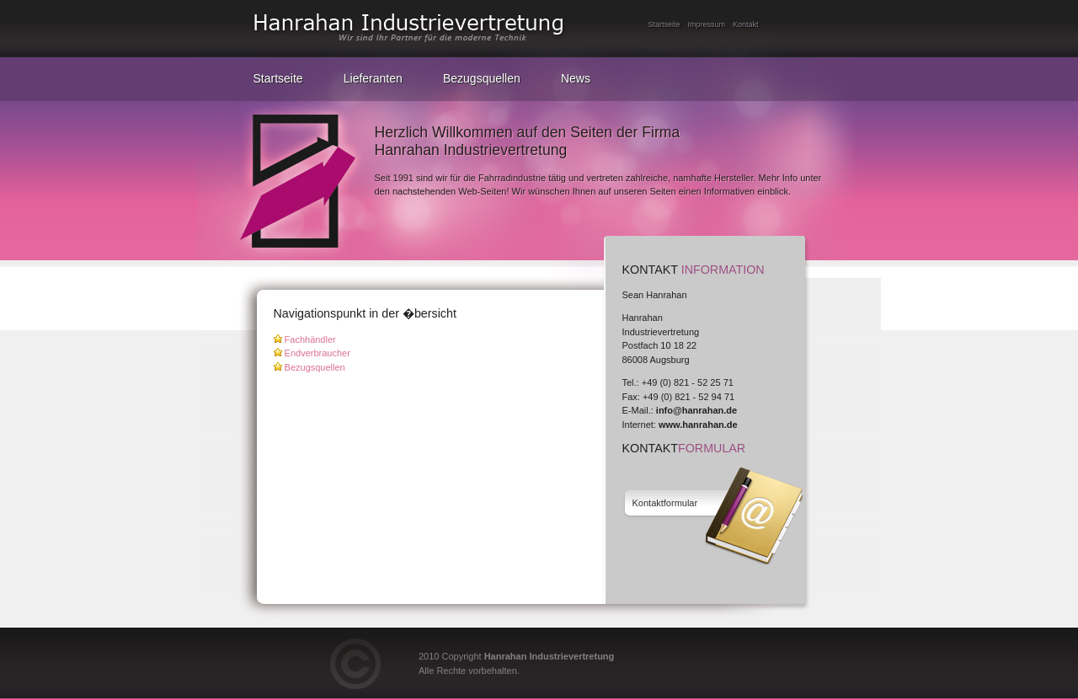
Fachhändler (310, 339)
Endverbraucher (317, 353)
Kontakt (746, 24)
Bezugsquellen (481, 78)
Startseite (664, 24)
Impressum (707, 24)
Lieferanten (373, 78)
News (575, 78)
